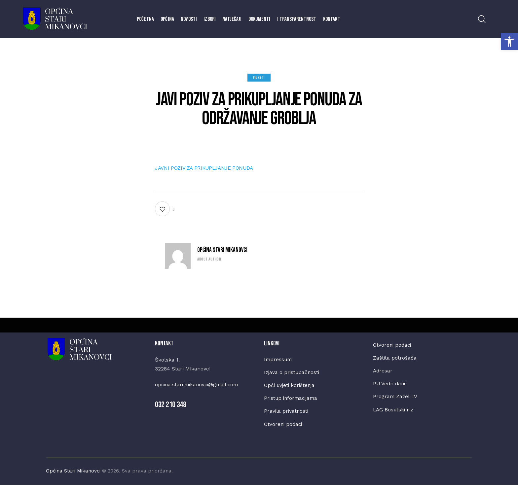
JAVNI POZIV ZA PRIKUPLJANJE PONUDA (208, 167)
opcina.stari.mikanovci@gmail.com (199, 384)
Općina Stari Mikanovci (222, 250)
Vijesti (259, 77)
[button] (509, 41)
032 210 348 (170, 404)
